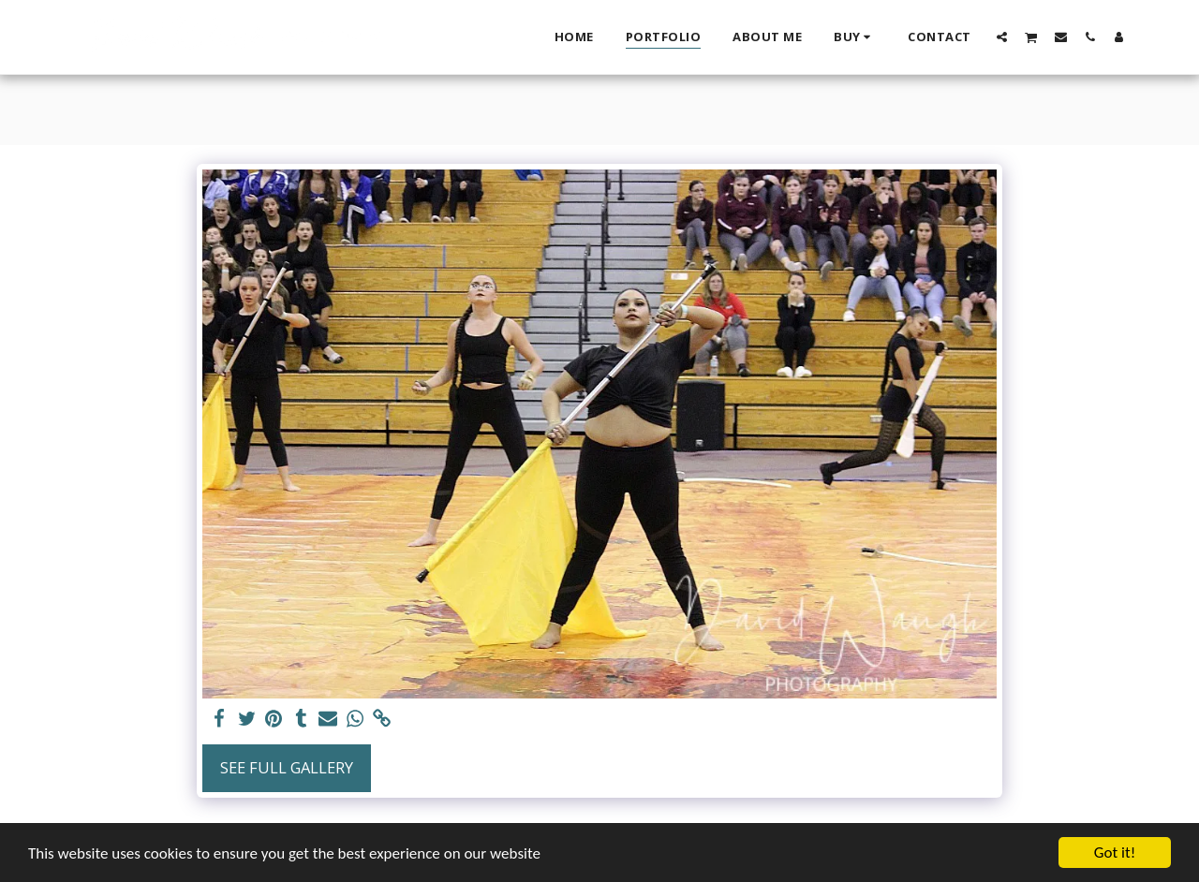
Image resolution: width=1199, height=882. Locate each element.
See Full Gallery (286, 767)
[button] (1001, 36)
